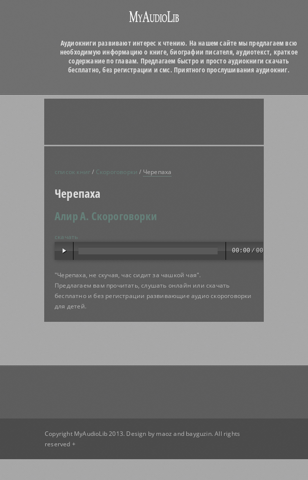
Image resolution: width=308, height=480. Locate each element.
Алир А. (72, 215)
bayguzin (199, 433)
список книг (72, 172)
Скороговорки (117, 172)
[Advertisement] (139, 121)
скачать (66, 237)
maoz (164, 433)
